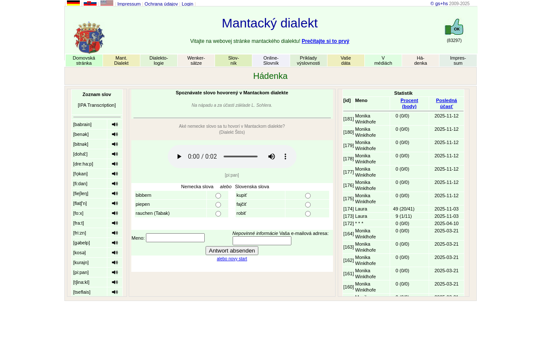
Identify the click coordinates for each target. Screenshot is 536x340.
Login (187, 3)
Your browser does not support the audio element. (232, 156)
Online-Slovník (271, 60)
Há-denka (420, 60)
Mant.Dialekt (121, 60)
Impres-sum (458, 60)
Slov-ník (233, 60)
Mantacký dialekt (270, 23)
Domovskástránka (84, 60)
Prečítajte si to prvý (325, 41)
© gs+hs (439, 3)
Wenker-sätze (196, 60)
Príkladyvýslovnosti (308, 60)
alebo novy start (232, 258)
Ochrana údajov (161, 3)
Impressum (128, 3)
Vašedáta (346, 60)
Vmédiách (383, 60)
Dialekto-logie (158, 60)
